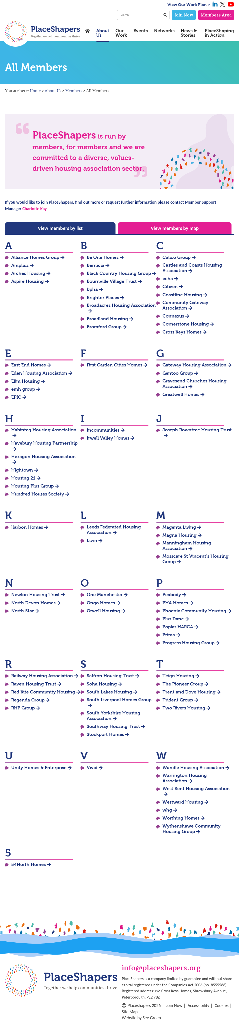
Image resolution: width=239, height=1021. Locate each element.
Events (141, 31)
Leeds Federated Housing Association (114, 529)
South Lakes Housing (109, 691)
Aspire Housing (27, 281)
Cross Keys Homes (182, 332)
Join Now (183, 15)
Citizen (170, 286)
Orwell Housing (103, 610)
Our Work (121, 33)
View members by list (60, 228)
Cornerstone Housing (185, 324)
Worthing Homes (181, 818)
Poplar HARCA (177, 626)
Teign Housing (178, 675)
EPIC (16, 397)
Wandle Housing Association (193, 767)
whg (167, 810)
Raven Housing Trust (33, 683)
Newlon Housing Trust (35, 594)
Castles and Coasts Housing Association (192, 268)
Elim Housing (25, 381)
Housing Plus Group (32, 486)
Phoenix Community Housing (194, 610)
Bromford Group (104, 326)
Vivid (92, 767)
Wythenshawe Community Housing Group (191, 829)
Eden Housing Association (39, 373)
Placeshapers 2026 (141, 1005)
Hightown (22, 470)
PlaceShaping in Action (219, 33)
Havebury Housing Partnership (44, 443)
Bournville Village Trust (112, 281)
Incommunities (103, 430)
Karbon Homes (27, 527)
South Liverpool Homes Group (119, 699)
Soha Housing (102, 683)
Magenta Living (179, 527)
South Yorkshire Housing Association (113, 715)
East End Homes (28, 364)
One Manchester (104, 594)
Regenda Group (27, 699)
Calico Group (176, 257)
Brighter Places (103, 297)
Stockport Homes (105, 734)
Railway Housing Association (42, 675)
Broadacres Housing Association (121, 305)
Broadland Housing (107, 318)
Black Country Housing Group (119, 273)
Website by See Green (141, 1018)
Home (35, 91)
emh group (23, 389)
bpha (92, 289)
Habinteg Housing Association (43, 429)
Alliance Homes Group (35, 257)
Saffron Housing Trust (110, 675)
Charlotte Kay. (35, 208)
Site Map (130, 1012)
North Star (22, 610)
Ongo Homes (101, 602)
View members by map (175, 228)
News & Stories (189, 33)
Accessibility (198, 1005)
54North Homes (28, 864)
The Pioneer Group (182, 683)
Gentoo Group (177, 373)
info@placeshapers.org (161, 969)
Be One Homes (102, 257)
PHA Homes (175, 602)
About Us (102, 33)
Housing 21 (23, 478)
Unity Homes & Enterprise (38, 767)
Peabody (171, 594)
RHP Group (23, 707)
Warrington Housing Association (184, 778)
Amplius (19, 265)
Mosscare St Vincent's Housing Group (195, 559)
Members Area (216, 15)
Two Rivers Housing (183, 707)
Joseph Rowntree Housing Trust (197, 429)
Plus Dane (173, 618)
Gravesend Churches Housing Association (194, 383)
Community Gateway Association (185, 305)
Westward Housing (182, 802)
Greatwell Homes (180, 394)
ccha (167, 278)
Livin (92, 540)
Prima (168, 634)
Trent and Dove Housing (189, 691)
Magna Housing (179, 535)
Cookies (221, 1005)
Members (73, 91)
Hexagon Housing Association (43, 456)
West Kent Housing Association (196, 788)
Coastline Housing (182, 294)
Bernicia (95, 265)
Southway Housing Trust (113, 726)
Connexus (173, 316)
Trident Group (177, 699)
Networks (164, 31)
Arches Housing (28, 273)
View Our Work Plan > (189, 4)
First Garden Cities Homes (114, 364)
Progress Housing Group (188, 642)
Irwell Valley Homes (108, 438)
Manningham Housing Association (186, 545)
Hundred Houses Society (37, 494)
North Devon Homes (33, 602)
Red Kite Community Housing (43, 691)
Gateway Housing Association (194, 364)
